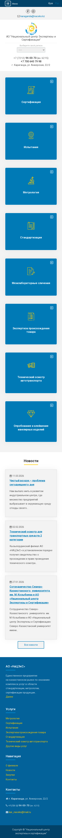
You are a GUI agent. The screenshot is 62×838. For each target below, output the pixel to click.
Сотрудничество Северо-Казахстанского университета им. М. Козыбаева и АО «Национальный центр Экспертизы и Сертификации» (30, 594)
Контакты (11, 779)
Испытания (31, 147)
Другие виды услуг (16, 746)
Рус (57, 3)
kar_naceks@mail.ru (20, 812)
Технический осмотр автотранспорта (27, 741)
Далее (9, 696)
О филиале (12, 765)
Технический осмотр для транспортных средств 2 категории (26, 535)
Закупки (10, 775)
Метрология (31, 192)
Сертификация (31, 102)
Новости (10, 770)
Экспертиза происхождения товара (26, 732)
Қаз (50, 3)
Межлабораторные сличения (31, 283)
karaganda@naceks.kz (33, 16)
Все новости (31, 645)
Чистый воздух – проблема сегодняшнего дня (27, 482)
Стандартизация (31, 237)
